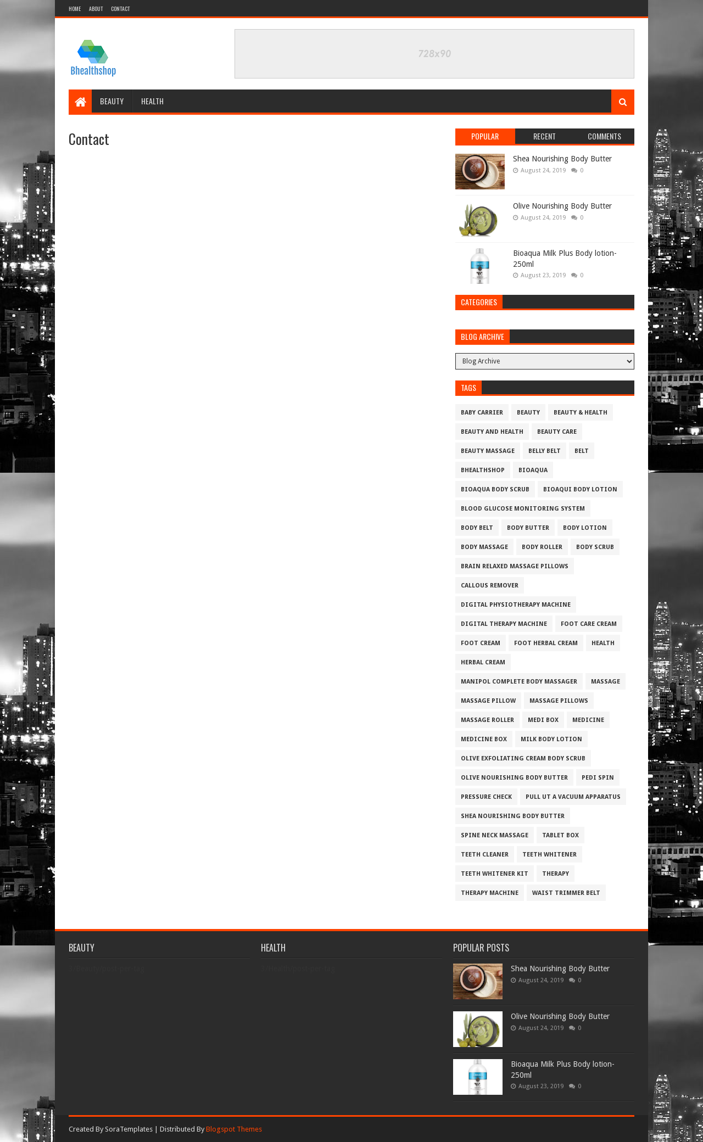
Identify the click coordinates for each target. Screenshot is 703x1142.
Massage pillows (558, 700)
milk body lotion (551, 739)
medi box (543, 720)
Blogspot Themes (234, 1129)
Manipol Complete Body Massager (519, 681)
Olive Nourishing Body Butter (562, 205)
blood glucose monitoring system (523, 508)
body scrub (595, 547)
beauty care (557, 431)
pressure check (486, 796)
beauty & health (580, 412)
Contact (120, 8)
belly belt (544, 451)
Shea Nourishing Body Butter (562, 158)
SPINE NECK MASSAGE (494, 835)
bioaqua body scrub (495, 489)
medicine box (484, 739)
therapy (555, 873)
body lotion (585, 527)
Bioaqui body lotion (580, 489)
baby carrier (482, 412)
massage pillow (488, 700)
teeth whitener (549, 854)
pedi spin (598, 777)
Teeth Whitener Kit (494, 873)
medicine (588, 720)
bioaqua (533, 470)
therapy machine (489, 893)
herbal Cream (483, 662)
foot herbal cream (546, 643)
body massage (484, 547)
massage (605, 681)
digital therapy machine (504, 624)
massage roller (487, 720)
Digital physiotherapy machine (516, 604)
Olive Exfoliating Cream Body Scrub (523, 758)
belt (581, 451)
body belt (477, 527)
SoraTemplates (129, 1129)
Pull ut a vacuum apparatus (573, 796)
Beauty (112, 101)
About (96, 8)
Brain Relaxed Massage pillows (514, 566)
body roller (542, 547)
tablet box (560, 835)
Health (152, 101)
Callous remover (489, 585)
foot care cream (589, 624)
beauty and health (492, 431)
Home (75, 8)
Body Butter (528, 527)
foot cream (480, 643)
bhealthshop (483, 470)
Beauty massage (488, 451)
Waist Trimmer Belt (566, 893)
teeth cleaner (485, 854)
